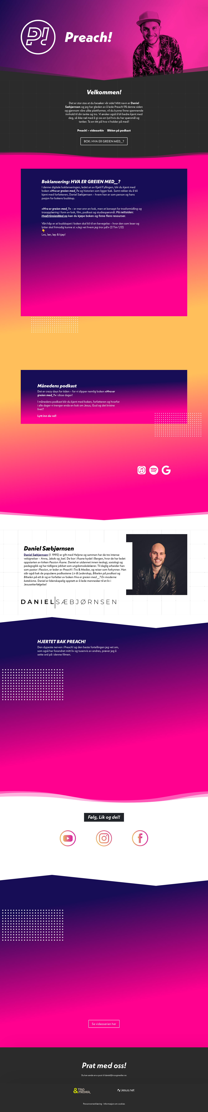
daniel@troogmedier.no (116, 1075)
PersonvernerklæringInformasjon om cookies (104, 1103)
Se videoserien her (104, 1024)
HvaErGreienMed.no (55, 216)
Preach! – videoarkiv (90, 130)
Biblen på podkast (119, 130)
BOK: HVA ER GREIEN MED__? (104, 141)
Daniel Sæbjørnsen (36, 555)
